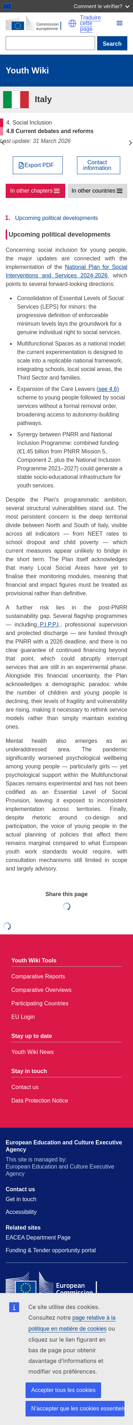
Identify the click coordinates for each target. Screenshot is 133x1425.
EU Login (23, 1017)
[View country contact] (98, 165)
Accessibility (21, 1212)
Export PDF (39, 165)
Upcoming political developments (56, 218)
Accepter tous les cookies (63, 1390)
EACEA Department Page (38, 1238)
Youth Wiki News (32, 1052)
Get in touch (21, 1199)
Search (112, 44)
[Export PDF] (37, 165)
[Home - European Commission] (37, 23)
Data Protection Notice (39, 1101)
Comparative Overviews (41, 990)
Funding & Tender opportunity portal (51, 1250)
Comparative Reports (38, 976)
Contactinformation (97, 165)
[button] (72, 23)
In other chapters (31, 191)
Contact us (24, 1087)
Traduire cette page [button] (90, 23)
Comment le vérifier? (101, 6)
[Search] (50, 43)
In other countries (94, 191)
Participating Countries (39, 1003)
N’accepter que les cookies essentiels (77, 1408)
